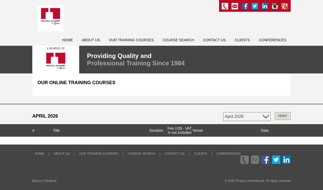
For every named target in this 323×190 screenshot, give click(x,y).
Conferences (272, 40)
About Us (91, 40)
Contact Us (214, 40)
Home (67, 40)
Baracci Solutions (44, 181)
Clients (242, 40)
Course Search (178, 40)
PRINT (282, 116)
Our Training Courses (131, 40)
